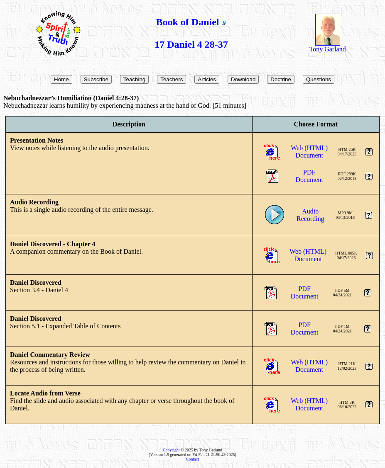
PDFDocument (309, 176)
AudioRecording (310, 215)
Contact (192, 459)
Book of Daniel (191, 22)
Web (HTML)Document (309, 151)
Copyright (171, 450)
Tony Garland (327, 46)
